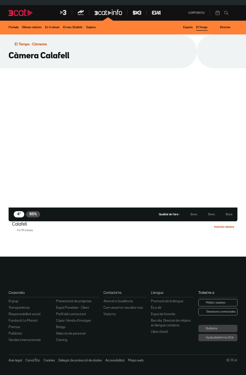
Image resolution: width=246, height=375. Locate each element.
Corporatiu (196, 13)
